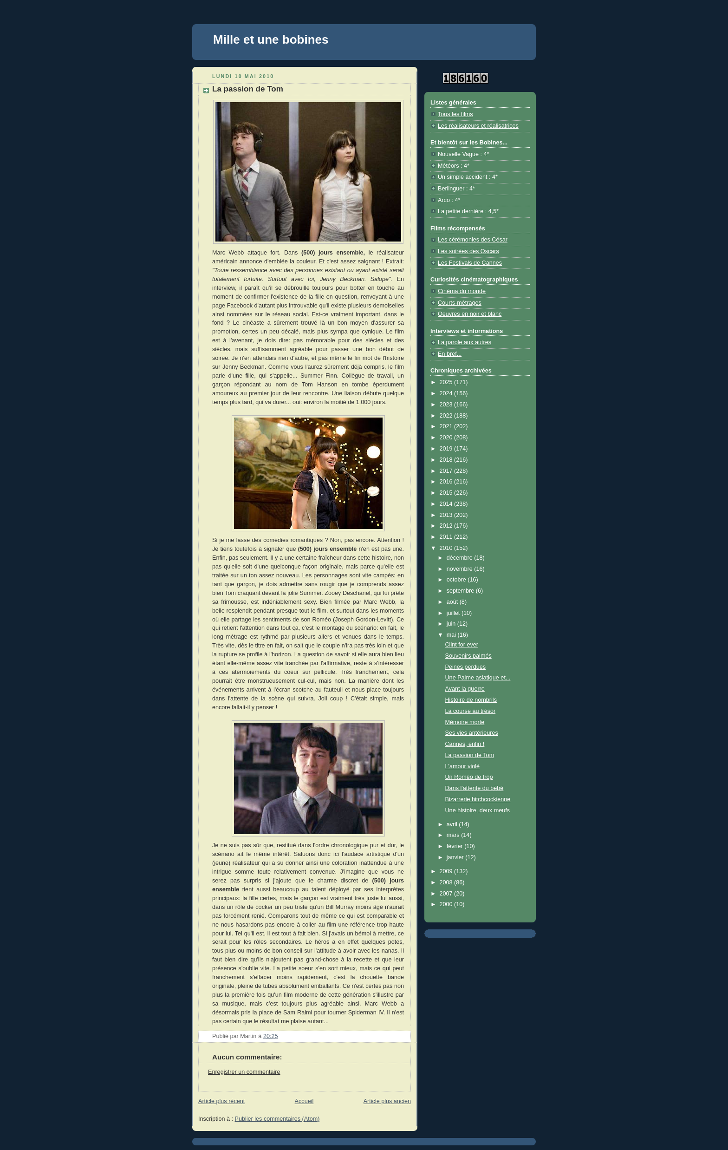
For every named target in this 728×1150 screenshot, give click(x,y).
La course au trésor (470, 711)
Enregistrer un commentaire (244, 1072)
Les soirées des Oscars (468, 251)
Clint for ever (461, 644)
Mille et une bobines (270, 39)
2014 (447, 504)
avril (453, 824)
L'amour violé (462, 766)
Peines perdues (465, 667)
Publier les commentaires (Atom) (277, 1119)
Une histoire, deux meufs (477, 810)
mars (454, 835)
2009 (447, 871)
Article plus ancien (387, 1101)
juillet (454, 613)
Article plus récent (221, 1101)
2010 (447, 548)
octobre (457, 579)
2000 (447, 904)
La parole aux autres (464, 342)
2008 (447, 882)
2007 (447, 893)
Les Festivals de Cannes (470, 263)
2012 (447, 526)
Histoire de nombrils (471, 700)
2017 (447, 471)
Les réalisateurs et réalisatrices (478, 126)
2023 (447, 404)
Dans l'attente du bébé (474, 788)
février (456, 846)
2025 (447, 382)
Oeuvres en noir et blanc (469, 314)
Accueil (304, 1101)
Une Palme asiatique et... (478, 677)
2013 (447, 515)
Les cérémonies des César (472, 239)
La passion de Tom (469, 755)
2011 (447, 537)
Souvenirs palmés (468, 656)
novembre (460, 569)
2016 (447, 481)
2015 (447, 493)
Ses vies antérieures (471, 733)
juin (452, 624)
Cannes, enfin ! (465, 744)
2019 (447, 448)
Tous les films (455, 114)
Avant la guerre (465, 689)
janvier (456, 857)
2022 (447, 415)
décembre (460, 558)
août (453, 602)
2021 (447, 426)
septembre (461, 591)
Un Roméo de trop (469, 777)
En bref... (450, 354)
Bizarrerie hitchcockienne (478, 799)
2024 (447, 393)
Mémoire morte (465, 722)
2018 (447, 460)
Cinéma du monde (462, 291)
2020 (447, 437)
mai (452, 635)
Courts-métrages (459, 303)
